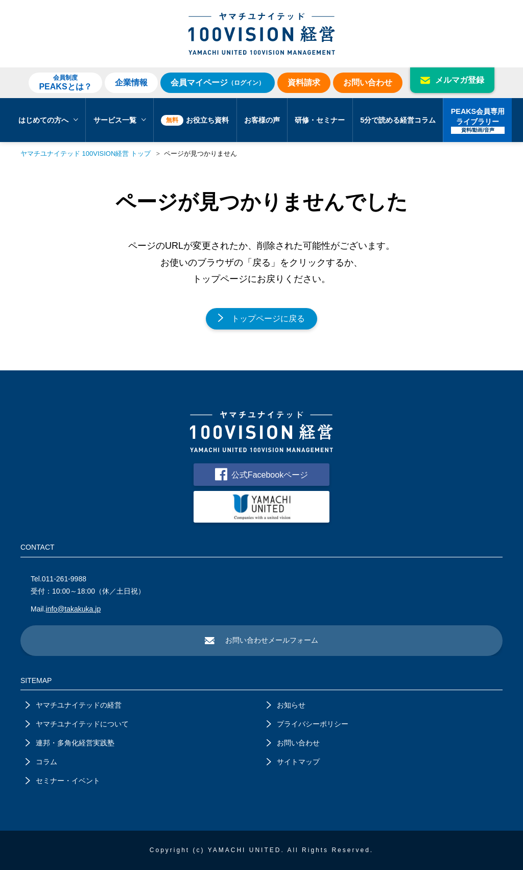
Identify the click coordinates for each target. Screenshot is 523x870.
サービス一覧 (119, 120)
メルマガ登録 (452, 80)
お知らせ (286, 705)
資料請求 (304, 82)
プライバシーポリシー (307, 724)
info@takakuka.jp (73, 609)
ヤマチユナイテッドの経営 (74, 705)
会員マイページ (218, 82)
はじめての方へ (48, 120)
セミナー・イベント (63, 781)
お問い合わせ (367, 82)
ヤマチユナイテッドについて (77, 724)
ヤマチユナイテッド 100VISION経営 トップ (85, 153)
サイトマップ (293, 762)
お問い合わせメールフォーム (261, 640)
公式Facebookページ (261, 474)
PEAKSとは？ (65, 82)
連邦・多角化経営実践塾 (70, 743)
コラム (41, 762)
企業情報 (131, 82)
